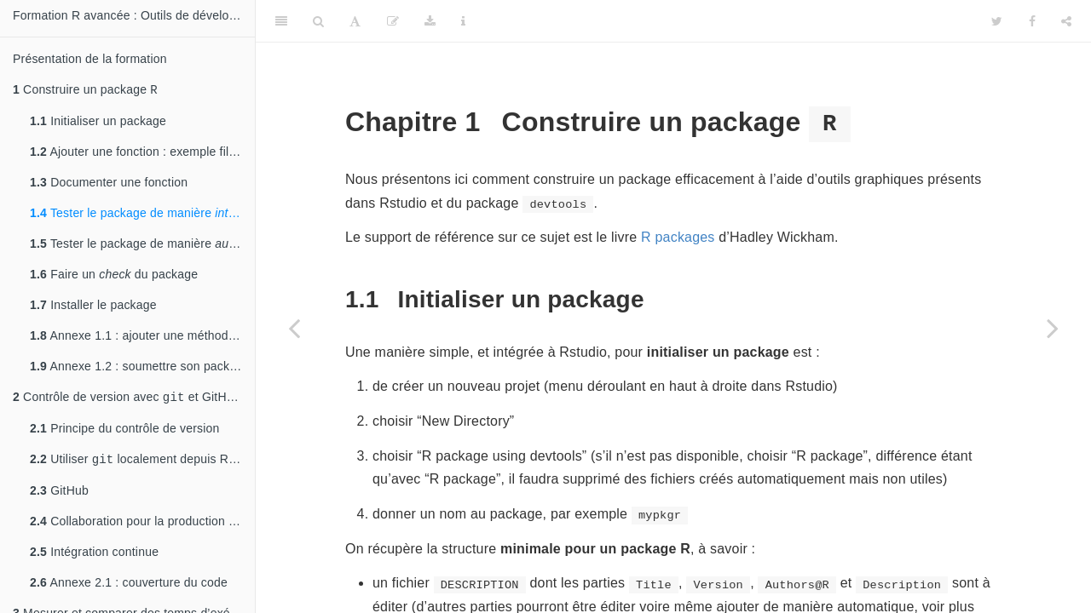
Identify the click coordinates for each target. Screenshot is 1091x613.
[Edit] (393, 21)
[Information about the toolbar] (463, 21)
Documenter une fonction (109, 184)
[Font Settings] (355, 21)
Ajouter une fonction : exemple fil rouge (142, 153)
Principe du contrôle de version (125, 431)
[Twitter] (996, 21)
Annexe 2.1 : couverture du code (129, 587)
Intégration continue (94, 557)
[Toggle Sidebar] (281, 21)
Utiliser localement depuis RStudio (142, 463)
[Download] (430, 21)
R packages (678, 237)
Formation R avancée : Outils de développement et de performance (134, 15)
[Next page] (1052, 328)
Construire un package (85, 91)
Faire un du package (114, 276)
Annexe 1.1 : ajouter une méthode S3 (141, 337)
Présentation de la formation (90, 59)
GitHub (59, 495)
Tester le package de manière (142, 214)
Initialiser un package (98, 122)
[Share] (1066, 21)
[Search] (318, 21)
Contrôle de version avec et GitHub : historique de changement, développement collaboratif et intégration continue (134, 400)
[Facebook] (1032, 21)
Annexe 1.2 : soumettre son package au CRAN (142, 368)
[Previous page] (294, 328)
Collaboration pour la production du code (142, 526)
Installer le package (93, 306)
